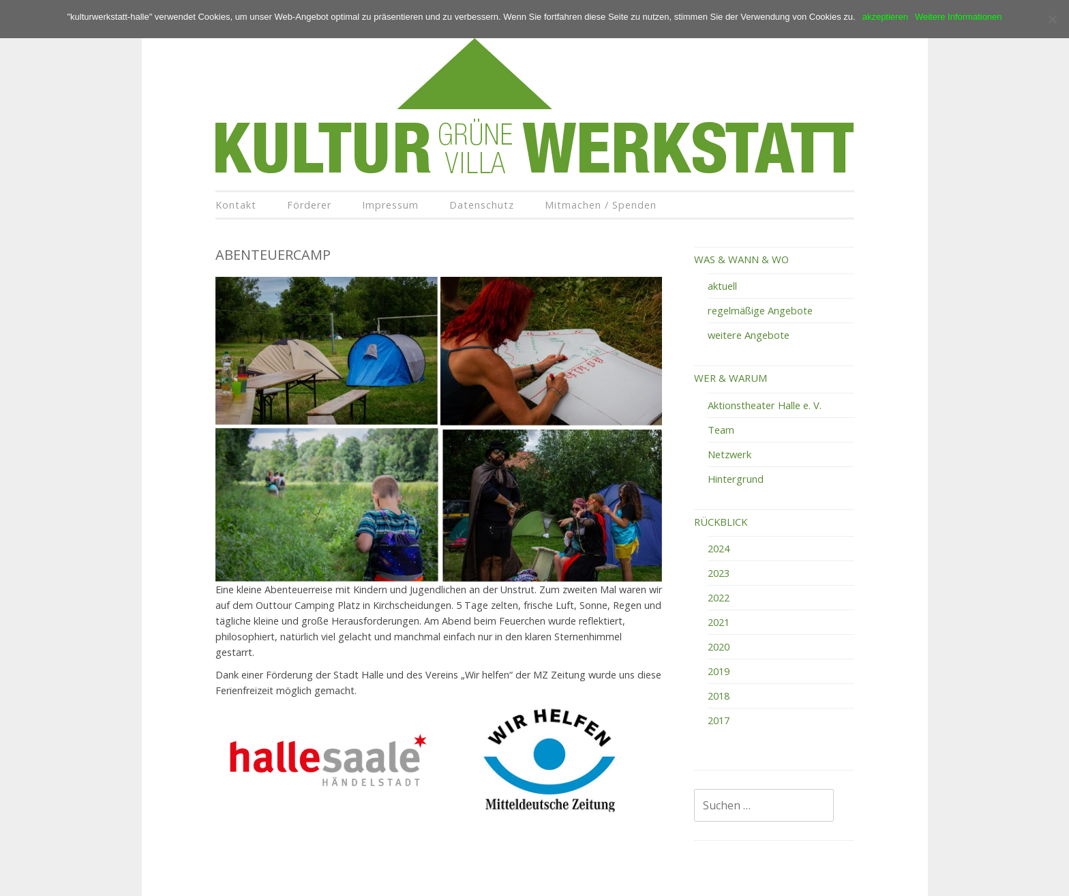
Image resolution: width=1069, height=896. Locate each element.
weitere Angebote (748, 335)
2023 (718, 573)
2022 (718, 597)
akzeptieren (885, 17)
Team (721, 429)
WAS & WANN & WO (741, 259)
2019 (718, 671)
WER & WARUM (730, 378)
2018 (718, 695)
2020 (718, 646)
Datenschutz (481, 204)
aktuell (722, 286)
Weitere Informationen (958, 17)
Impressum (390, 204)
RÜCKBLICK (720, 521)
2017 (718, 720)
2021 (718, 622)
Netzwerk (729, 454)
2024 (718, 548)
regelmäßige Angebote (760, 310)
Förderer (309, 204)
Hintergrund (736, 479)
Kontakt (235, 204)
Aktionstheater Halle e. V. (765, 405)
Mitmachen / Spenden (601, 204)
